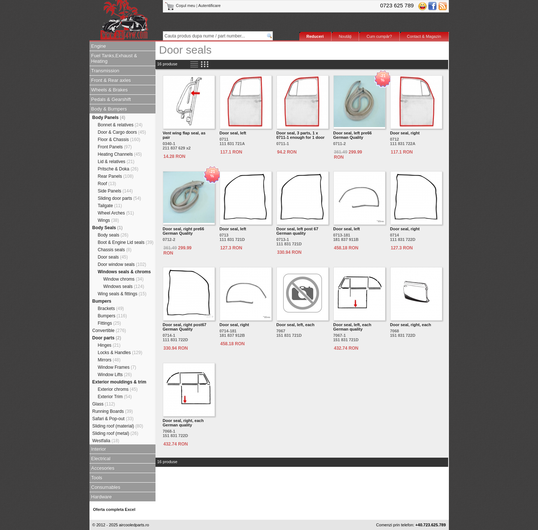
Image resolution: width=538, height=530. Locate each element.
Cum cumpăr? (379, 36)
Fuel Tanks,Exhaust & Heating (114, 58)
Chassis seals (115, 249)
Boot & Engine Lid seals (126, 242)
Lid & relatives (116, 161)
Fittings (109, 323)
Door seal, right (405, 133)
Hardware (101, 497)
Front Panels (115, 146)
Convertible (109, 330)
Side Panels (115, 191)
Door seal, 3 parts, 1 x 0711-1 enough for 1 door (301, 135)
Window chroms (123, 279)
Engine (98, 46)
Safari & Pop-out (113, 418)
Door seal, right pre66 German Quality (183, 231)
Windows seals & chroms (124, 271)
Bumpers (101, 301)
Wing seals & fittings (122, 293)
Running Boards (112, 411)
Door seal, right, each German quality (183, 422)
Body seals (113, 235)
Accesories (103, 468)
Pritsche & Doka (118, 169)
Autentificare (209, 5)
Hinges (109, 345)
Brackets (111, 308)
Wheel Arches (116, 213)
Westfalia (106, 440)
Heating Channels (120, 154)
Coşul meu (181, 5)
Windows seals (123, 286)
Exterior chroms (118, 389)
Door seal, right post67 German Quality (184, 326)
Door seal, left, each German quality (352, 326)
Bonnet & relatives (120, 124)
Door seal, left (233, 133)
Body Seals (107, 227)
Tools (96, 477)
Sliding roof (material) (117, 426)
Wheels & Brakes (109, 90)
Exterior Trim (115, 396)
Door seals (113, 257)
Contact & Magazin (424, 36)
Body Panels (108, 117)
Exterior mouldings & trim (119, 382)
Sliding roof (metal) (115, 433)
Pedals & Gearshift (111, 99)
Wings (108, 220)
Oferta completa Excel (114, 509)
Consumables (106, 487)
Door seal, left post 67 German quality (297, 231)
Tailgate (110, 205)
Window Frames (117, 367)
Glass (103, 404)
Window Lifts (115, 374)
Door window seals (122, 264)
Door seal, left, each (296, 324)
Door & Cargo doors (122, 132)
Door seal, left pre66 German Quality (352, 135)
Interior (98, 449)
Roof (107, 183)
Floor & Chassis (119, 139)
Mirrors (109, 360)
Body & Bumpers (109, 109)
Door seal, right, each (410, 324)
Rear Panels (115, 176)
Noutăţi (345, 36)
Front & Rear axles (111, 80)
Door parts (106, 337)
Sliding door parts (119, 198)
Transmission (105, 70)
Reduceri (315, 36)
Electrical (101, 458)
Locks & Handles (120, 352)
